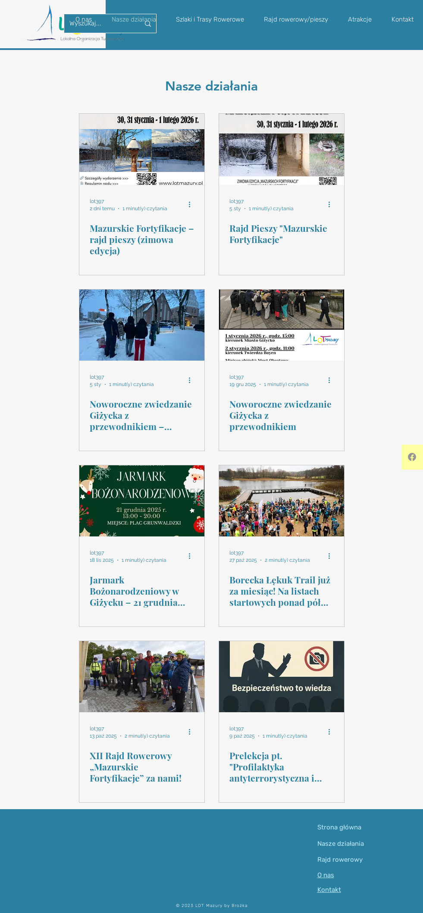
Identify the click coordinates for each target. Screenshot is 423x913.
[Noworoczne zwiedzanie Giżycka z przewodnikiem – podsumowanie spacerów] (141, 325)
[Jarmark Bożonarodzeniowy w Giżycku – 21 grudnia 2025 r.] (141, 500)
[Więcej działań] (193, 204)
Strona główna (339, 827)
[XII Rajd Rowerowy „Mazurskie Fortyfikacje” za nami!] (141, 676)
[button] (296, 19)
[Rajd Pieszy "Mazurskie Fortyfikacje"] (281, 149)
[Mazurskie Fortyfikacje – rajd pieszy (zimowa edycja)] (141, 149)
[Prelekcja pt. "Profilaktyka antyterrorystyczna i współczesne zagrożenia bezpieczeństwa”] (281, 676)
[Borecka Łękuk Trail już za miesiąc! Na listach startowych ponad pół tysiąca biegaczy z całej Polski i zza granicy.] (281, 500)
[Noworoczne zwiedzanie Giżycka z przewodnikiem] (281, 325)
